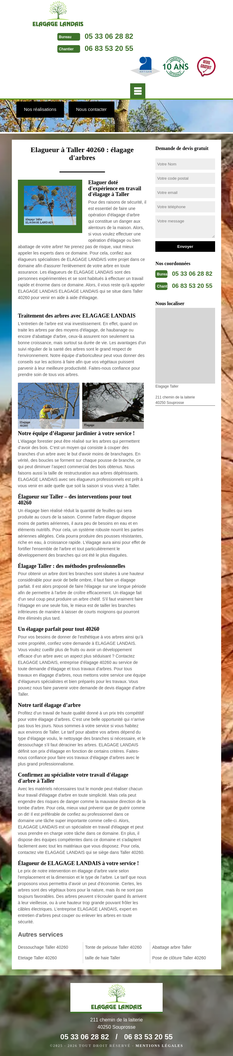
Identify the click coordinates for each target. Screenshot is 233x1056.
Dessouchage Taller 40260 (43, 947)
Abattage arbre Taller (172, 947)
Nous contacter (91, 109)
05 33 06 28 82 (109, 36)
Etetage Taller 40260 (37, 957)
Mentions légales (159, 1046)
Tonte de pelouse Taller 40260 (113, 947)
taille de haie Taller (102, 957)
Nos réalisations (40, 109)
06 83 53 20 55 (109, 48)
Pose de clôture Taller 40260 (179, 957)
